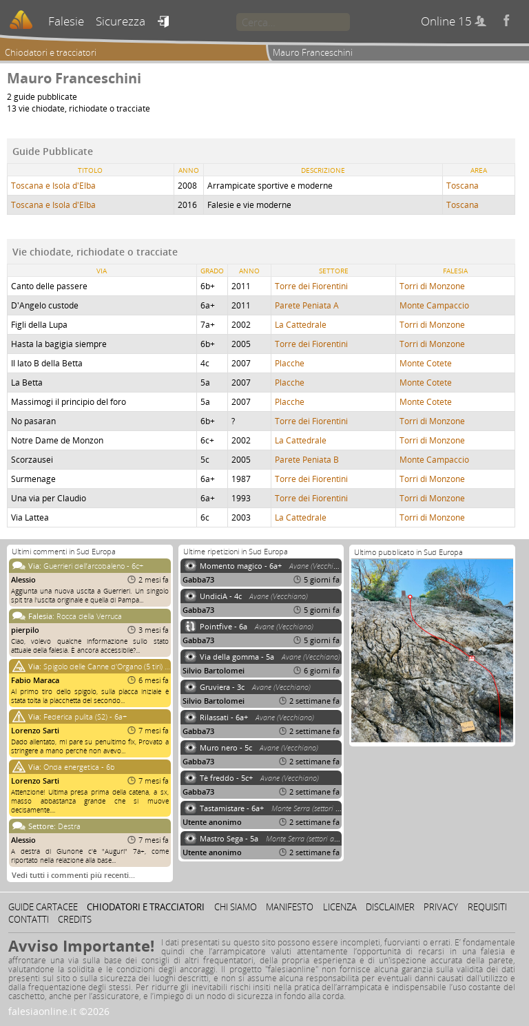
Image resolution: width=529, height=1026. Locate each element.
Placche (289, 363)
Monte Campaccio (434, 305)
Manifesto (289, 907)
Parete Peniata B (307, 459)
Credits (75, 919)
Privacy (441, 907)
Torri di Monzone (432, 286)
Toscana (462, 185)
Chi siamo (235, 907)
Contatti (28, 919)
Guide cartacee (43, 907)
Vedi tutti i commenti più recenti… (73, 875)
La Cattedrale (300, 325)
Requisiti (487, 907)
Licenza (340, 907)
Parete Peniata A (307, 305)
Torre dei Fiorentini (311, 286)
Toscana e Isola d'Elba (53, 185)
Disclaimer (390, 907)
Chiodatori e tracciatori (50, 52)
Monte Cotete (426, 363)
